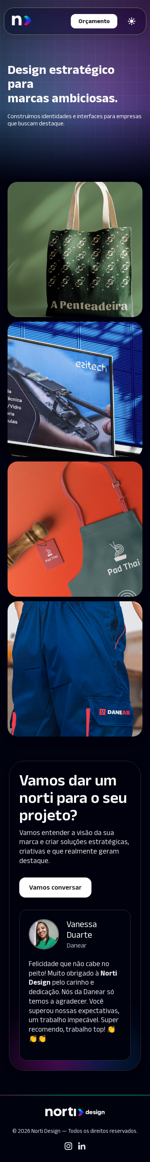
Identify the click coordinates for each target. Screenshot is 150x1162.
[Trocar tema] (131, 21)
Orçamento (94, 21)
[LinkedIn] (81, 1145)
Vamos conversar (55, 887)
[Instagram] (68, 1146)
